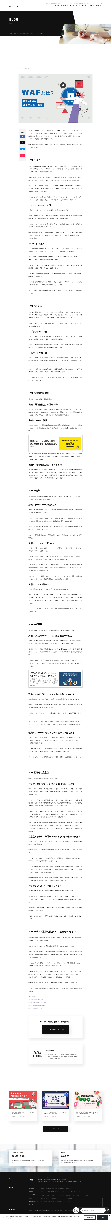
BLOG (15, 33)
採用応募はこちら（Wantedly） (35, 1008)
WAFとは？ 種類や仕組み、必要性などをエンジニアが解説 (30, 33)
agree (102, 1217)
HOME (10, 33)
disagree (89, 1217)
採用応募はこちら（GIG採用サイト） (37, 1005)
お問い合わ (79, 988)
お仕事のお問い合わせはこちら (35, 999)
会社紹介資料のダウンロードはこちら (37, 1002)
